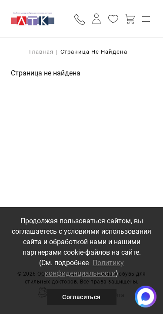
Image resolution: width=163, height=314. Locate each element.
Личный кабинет (96, 19)
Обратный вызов (80, 19)
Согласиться (81, 297)
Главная (41, 51)
